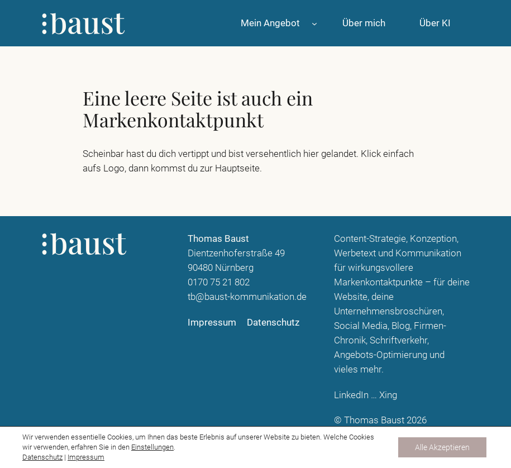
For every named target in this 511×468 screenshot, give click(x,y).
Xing (388, 394)
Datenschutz (42, 457)
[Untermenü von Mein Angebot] (314, 23)
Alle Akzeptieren (442, 447)
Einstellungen (152, 447)
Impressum (86, 457)
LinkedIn (351, 394)
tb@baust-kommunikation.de (247, 296)
